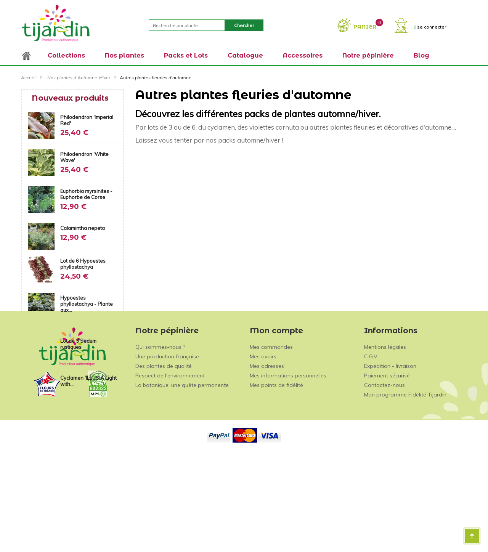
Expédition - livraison (390, 462)
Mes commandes (271, 443)
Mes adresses (267, 462)
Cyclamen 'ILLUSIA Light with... (88, 381)
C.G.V (370, 452)
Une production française (167, 452)
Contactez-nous (384, 481)
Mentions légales (385, 443)
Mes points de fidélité (276, 481)
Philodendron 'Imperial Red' (86, 120)
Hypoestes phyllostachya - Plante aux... (86, 304)
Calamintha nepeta (82, 228)
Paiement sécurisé (387, 472)
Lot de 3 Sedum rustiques (78, 344)
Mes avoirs (263, 452)
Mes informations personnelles (288, 472)
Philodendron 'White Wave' (84, 157)
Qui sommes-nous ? (160, 443)
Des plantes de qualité (163, 462)
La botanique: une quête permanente (182, 481)
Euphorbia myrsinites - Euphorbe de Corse (86, 194)
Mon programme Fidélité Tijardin (405, 491)
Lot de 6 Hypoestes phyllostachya (83, 264)
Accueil (29, 77)
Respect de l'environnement (170, 472)
